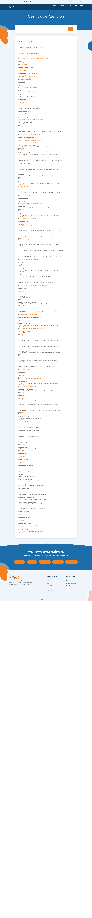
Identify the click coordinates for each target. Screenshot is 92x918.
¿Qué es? (49, 580)
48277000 (21, 209)
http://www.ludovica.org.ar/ (25, 79)
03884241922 (22, 438)
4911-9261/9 (21, 232)
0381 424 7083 (22, 514)
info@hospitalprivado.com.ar (25, 421)
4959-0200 (21, 238)
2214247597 (21, 85)
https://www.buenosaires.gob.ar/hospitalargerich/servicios (32, 328)
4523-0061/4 (22, 185)
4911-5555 (21, 412)
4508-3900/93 (22, 305)
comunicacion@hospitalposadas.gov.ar (28, 56)
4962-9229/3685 (23, 133)
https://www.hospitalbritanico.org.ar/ (27, 369)
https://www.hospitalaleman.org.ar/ (27, 210)
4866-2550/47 (22, 265)
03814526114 (21, 526)
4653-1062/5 (22, 43)
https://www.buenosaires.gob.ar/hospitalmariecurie (30, 140)
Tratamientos (50, 590)
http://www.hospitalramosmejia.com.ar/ (28, 314)
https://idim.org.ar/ (23, 188)
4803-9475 (21, 361)
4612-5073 (21, 406)
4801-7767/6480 (23, 278)
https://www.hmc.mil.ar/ (24, 195)
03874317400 (22, 462)
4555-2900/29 (22, 125)
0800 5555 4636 (18, 1)
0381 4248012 (22, 520)
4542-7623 (21, 375)
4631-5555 (21, 148)
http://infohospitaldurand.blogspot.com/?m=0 (29, 293)
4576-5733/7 (22, 194)
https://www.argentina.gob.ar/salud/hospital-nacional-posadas (33, 58)
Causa (48, 583)
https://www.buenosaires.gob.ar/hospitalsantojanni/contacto (33, 285)
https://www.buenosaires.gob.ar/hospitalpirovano (30, 378)
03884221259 (22, 444)
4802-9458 (21, 392)
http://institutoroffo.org (24, 149)
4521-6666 (21, 258)
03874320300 (22, 456)
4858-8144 (21, 299)
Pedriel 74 (21, 368)
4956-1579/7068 (23, 64)
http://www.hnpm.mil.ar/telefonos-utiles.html (29, 165)
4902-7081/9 (22, 171)
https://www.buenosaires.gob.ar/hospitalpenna (29, 413)
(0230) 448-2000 (23, 102)
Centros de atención (65, 6)
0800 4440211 (22, 450)
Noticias (75, 6)
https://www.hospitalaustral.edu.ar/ (27, 104)
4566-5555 (21, 217)
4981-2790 (21, 291)
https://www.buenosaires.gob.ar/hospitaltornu (29, 259)
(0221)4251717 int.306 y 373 (25, 70)
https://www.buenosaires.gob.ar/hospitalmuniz (29, 178)
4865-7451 (21, 162)
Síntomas (49, 588)
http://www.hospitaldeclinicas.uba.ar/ (27, 307)
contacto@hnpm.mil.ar (24, 163)
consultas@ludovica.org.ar (25, 78)
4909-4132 (21, 348)
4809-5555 (21, 354)
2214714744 (21, 49)
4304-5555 (21, 177)
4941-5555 (21, 284)
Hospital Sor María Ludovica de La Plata (27, 76)
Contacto (81, 6)
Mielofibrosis (55, 6)
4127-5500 (21, 334)
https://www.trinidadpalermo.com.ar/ (27, 336)
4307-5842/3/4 (22, 156)
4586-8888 (21, 384)
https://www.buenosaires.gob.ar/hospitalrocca (29, 218)
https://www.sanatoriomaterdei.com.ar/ (28, 355)
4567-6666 (21, 224)
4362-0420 (21, 326)
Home (48, 6)
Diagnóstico (50, 585)
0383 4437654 (22, 114)
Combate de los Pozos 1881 (25, 252)
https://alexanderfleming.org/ (26, 127)
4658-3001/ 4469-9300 (24, 55)
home (67, 580)
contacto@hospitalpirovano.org (26, 377)
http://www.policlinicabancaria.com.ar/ (28, 386)
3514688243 (21, 419)
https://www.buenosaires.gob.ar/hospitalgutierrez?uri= (31, 134)
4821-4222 (21, 320)
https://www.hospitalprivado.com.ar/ (27, 423)
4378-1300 (21, 271)
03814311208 (21, 532)
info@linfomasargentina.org (32, 1)
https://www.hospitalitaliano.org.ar (26, 239)
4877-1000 (21, 246)
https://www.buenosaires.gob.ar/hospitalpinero (29, 400)
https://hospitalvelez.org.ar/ (25, 226)
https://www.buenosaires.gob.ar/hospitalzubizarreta (30, 203)
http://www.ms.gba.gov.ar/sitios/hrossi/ (28, 87)
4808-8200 (21, 342)
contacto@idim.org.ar (24, 186)
